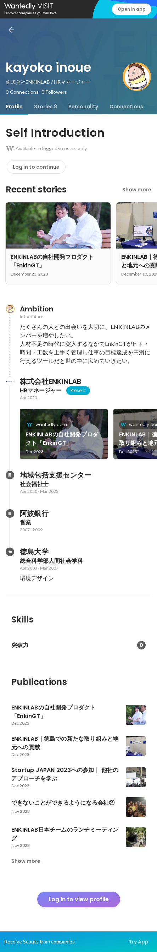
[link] (64, 434)
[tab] (14, 106)
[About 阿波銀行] (10, 513)
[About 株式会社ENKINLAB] (10, 381)
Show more (136, 189)
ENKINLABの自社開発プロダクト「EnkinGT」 (62, 438)
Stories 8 (45, 106)
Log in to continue (36, 166)
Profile (14, 106)
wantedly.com (49, 424)
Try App (138, 941)
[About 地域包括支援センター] (10, 475)
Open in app (132, 9)
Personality (83, 106)
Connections (126, 106)
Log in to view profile (79, 899)
